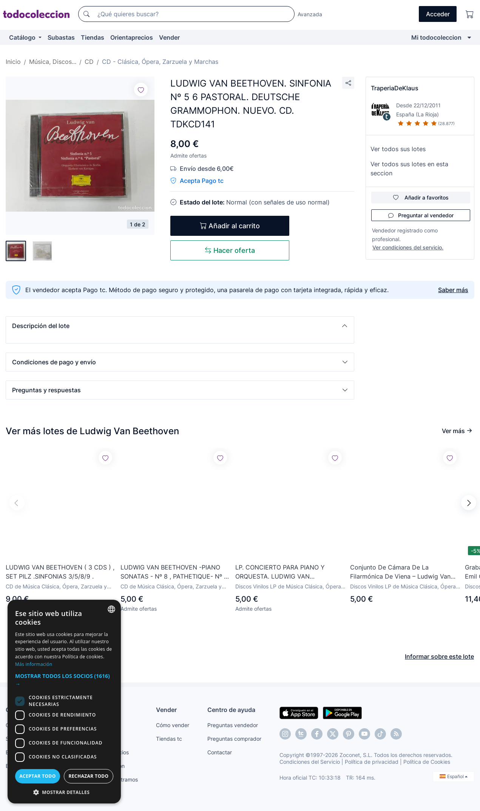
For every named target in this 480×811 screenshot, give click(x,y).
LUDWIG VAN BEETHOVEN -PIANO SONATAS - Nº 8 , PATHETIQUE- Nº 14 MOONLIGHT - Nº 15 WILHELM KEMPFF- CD (175, 572)
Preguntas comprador (234, 738)
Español (454, 776)
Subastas (61, 37)
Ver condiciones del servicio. (407, 247)
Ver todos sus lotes (398, 149)
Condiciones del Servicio (309, 761)
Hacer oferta (230, 250)
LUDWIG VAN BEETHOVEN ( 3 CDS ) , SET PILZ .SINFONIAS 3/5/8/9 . (60, 571)
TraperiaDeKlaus (394, 88)
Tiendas (92, 37)
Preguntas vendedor (232, 725)
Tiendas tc (169, 738)
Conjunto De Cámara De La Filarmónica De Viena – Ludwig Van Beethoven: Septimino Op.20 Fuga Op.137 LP (400, 572)
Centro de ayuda (231, 709)
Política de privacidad (371, 761)
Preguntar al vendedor (421, 215)
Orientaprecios (131, 37)
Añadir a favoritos (421, 197)
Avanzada (310, 14)
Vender (169, 37)
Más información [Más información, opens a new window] (33, 664)
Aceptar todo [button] (37, 776)
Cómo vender (172, 725)
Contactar (219, 752)
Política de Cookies (426, 761)
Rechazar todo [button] (88, 776)
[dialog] (64, 701)
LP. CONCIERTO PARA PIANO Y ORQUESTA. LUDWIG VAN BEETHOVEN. (280, 572)
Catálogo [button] (23, 37)
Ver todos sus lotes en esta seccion (409, 168)
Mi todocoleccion (436, 37)
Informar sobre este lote (439, 656)
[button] (180, 325)
